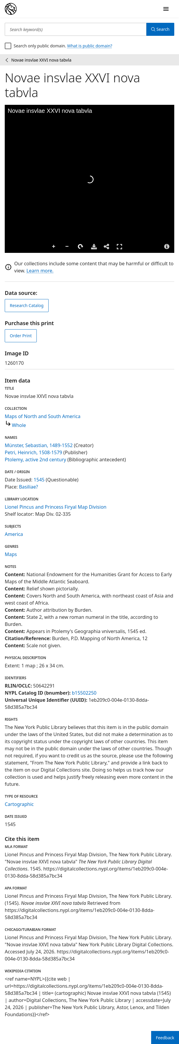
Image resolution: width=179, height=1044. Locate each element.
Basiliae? (28, 487)
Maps (11, 554)
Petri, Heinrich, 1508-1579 (33, 452)
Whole (19, 425)
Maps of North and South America (42, 416)
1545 (39, 479)
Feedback (165, 1037)
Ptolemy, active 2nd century (35, 459)
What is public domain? (89, 46)
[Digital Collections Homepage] (11, 9)
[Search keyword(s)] (75, 29)
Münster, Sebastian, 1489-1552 (39, 445)
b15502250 (84, 693)
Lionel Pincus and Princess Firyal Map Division (55, 507)
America (14, 534)
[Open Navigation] (166, 8)
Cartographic (19, 804)
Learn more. (39, 270)
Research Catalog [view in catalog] (27, 305)
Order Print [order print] (21, 335)
